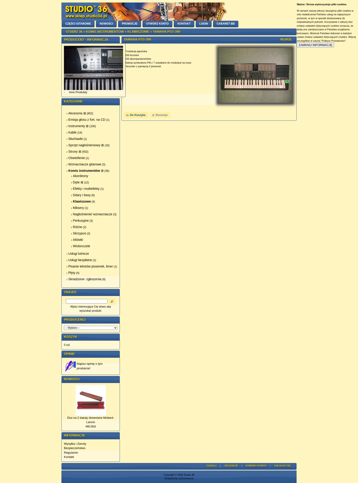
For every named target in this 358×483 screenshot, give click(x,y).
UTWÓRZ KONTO (157, 23)
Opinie (69, 354)
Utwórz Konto (256, 465)
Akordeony (80, 176)
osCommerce (186, 478)
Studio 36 (189, 474)
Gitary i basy (82, 195)
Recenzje (231, 465)
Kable (72, 132)
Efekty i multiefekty (86, 188)
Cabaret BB (226, 23)
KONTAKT (184, 23)
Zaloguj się (282, 465)
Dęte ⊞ (78, 182)
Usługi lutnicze (78, 253)
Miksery (78, 208)
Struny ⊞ (74, 151)
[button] (136, 115)
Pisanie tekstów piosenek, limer (90, 266)
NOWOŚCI (106, 23)
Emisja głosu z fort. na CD (86, 119)
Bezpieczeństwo (74, 448)
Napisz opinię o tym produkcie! (90, 366)
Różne (77, 227)
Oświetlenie (76, 158)
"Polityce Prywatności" (333, 40)
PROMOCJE (129, 23)
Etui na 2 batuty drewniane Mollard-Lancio (90, 420)
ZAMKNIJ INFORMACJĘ (315, 45)
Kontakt (69, 457)
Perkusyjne (81, 220)
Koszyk (70, 337)
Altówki (78, 240)
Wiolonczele (81, 246)
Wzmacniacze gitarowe (84, 164)
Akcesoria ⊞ (77, 113)
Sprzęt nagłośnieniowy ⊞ (86, 145)
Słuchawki (75, 139)
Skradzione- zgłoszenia (84, 279)
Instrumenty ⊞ (78, 126)
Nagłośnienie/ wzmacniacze (92, 214)
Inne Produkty (78, 92)
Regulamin (71, 452)
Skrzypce (79, 233)
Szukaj (211, 465)
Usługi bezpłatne (80, 260)
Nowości (71, 379)
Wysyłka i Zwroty (75, 443)
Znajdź (70, 292)
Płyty (71, 273)
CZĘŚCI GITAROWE (78, 23)
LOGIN (203, 23)
